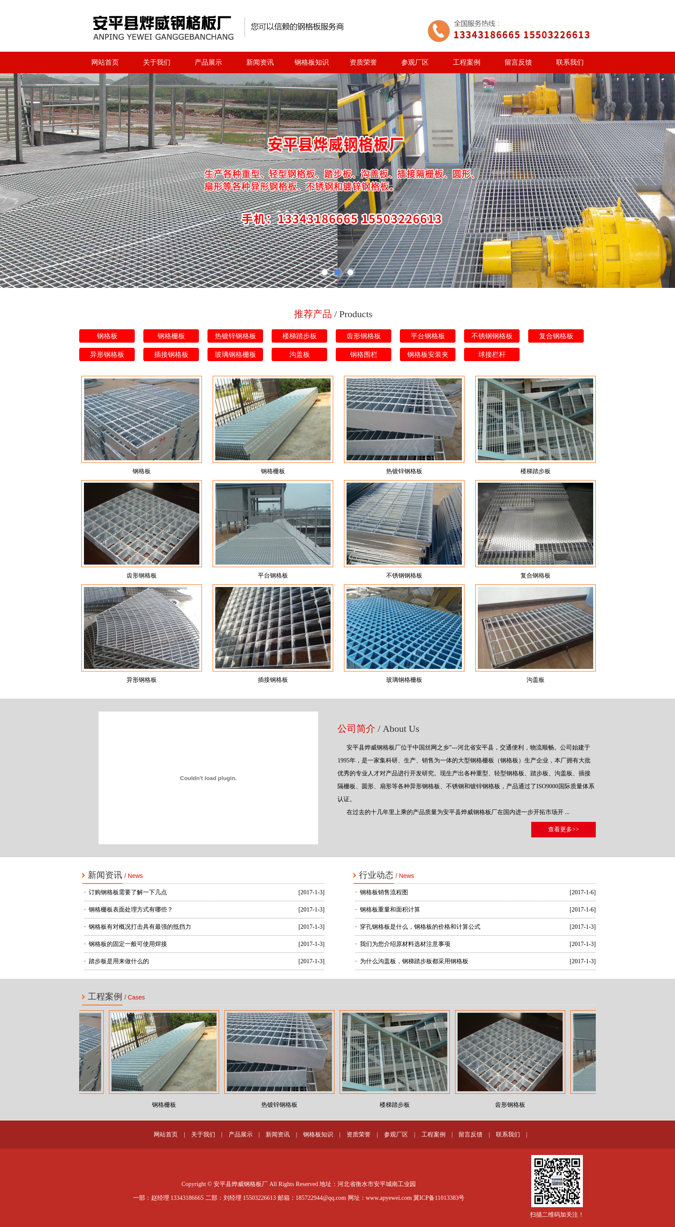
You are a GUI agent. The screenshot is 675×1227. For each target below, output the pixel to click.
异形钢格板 (107, 354)
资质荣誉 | (359, 1134)
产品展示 (208, 62)
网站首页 (105, 62)
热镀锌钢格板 (235, 336)
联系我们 (570, 62)
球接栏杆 (492, 354)
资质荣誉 (363, 62)
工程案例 (466, 62)
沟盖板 (299, 354)
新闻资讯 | (278, 1134)
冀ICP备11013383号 (438, 1198)
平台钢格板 (428, 336)
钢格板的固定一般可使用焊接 (128, 944)
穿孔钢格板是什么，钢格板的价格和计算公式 (420, 927)
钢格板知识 (311, 62)
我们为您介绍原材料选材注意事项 (405, 944)
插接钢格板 (171, 354)
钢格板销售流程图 (384, 892)
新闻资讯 (260, 62)
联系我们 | (508, 1134)
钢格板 (107, 336)
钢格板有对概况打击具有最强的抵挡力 (140, 927)
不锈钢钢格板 (492, 336)
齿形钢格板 (364, 336)
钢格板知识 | (319, 1134)
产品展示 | (241, 1134)
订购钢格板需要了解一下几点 (128, 892)
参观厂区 (415, 62)
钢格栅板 (171, 336)
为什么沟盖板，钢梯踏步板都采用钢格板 (414, 961)
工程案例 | (434, 1134)
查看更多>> (563, 829)
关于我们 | (204, 1134)
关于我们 (156, 62)
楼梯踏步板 (299, 336)
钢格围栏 (364, 354)
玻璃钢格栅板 (235, 354)
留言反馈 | (471, 1134)
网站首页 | (166, 1134)
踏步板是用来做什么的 (119, 961)
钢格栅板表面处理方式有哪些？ (131, 909)
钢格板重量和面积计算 (390, 909)
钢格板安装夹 (428, 354)
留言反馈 (518, 62)
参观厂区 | (396, 1134)
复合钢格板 (556, 336)
